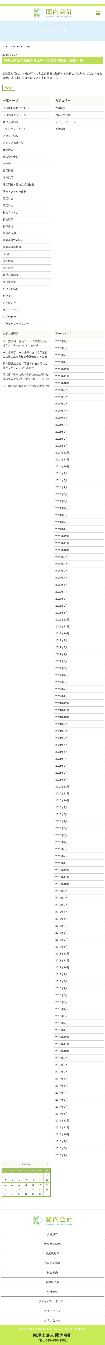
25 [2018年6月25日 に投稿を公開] (5, 1194)
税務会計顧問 (10, 275)
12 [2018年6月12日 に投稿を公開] (12, 1185)
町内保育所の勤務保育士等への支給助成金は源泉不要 (43, 60)
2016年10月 (62, 1134)
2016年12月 (62, 1120)
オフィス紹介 (10, 122)
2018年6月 (61, 995)
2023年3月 (61, 598)
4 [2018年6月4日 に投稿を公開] (5, 1180)
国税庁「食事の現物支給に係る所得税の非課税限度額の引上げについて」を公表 (26, 376)
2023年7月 (61, 570)
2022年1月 (61, 696)
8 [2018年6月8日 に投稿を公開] (33, 1180)
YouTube (60, 108)
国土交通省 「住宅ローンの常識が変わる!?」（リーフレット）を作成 (25, 343)
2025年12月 (62, 369)
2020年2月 (61, 856)
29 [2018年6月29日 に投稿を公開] (33, 1194)
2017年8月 (61, 1065)
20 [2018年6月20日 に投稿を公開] (19, 1189)
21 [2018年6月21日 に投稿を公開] (26, 1189)
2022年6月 (61, 661)
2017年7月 (61, 1071)
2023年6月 (61, 577)
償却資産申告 (10, 156)
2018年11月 (62, 960)
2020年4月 (61, 842)
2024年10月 (62, 466)
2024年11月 (62, 459)
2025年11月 (62, 376)
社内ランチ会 (10, 212)
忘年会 (7, 163)
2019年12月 (62, 870)
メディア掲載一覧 (13, 142)
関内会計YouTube (13, 240)
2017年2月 (61, 1106)
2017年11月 (62, 1044)
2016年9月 (61, 1141)
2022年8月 (61, 647)
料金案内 (8, 295)
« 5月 (5, 1164)
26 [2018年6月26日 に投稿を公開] (12, 1194)
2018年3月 (61, 1016)
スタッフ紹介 (10, 135)
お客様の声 (9, 302)
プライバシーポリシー (16, 323)
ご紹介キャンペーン (14, 128)
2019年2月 (61, 939)
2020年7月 (61, 821)
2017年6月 (61, 1078)
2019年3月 (61, 932)
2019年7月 (61, 904)
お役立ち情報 (10, 289)
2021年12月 (62, 703)
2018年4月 (61, 1009)
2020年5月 (61, 835)
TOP (5, 46)
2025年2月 (61, 438)
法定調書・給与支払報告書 (18, 184)
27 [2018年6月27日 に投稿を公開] (19, 1194)
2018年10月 (62, 967)
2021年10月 (62, 717)
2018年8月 (61, 981)
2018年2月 (61, 1023)
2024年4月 (61, 508)
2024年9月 (61, 473)
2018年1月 (61, 1030)
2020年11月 (62, 793)
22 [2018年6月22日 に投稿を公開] (33, 1189)
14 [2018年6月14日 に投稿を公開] (26, 1185)
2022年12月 (62, 619)
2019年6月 (61, 911)
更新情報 (60, 128)
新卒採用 (8, 177)
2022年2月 (61, 689)
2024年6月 (61, 494)
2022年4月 (61, 675)
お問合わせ (9, 316)
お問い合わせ (52, 1320)
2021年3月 (61, 765)
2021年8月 (61, 731)
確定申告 (8, 198)
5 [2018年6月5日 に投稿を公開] (12, 1180)
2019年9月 (61, 891)
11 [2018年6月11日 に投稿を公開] (5, 1185)
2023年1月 (61, 612)
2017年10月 (62, 1051)
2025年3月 (61, 431)
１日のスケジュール (14, 115)
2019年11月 (62, 877)
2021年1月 (61, 779)
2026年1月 (61, 362)
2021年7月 (61, 737)
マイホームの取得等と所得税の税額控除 (26, 385)
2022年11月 (62, 626)
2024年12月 (62, 452)
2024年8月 (61, 480)
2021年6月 (61, 744)
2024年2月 (61, 522)
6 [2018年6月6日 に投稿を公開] (19, 1180)
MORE (8, 87)
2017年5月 (61, 1085)
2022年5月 (61, 668)
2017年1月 (61, 1113)
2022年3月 (61, 682)
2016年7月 (61, 1155)
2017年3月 (61, 1099)
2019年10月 (62, 884)
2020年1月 (61, 863)
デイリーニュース (65, 122)
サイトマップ (10, 309)
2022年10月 (62, 633)
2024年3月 (61, 515)
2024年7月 (61, 487)
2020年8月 (61, 814)
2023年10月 (62, 550)
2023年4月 (61, 591)
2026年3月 (61, 348)
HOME (6, 254)
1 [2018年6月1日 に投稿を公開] (33, 1175)
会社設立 (8, 268)
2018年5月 (61, 1002)
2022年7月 (61, 654)
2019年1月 (61, 946)
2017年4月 (61, 1092)
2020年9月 (61, 807)
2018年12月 (62, 953)
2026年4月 (61, 341)
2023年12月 (62, 536)
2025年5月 (61, 417)
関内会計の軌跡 (12, 247)
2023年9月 (61, 557)
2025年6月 (61, 410)
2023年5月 (61, 584)
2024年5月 (61, 501)
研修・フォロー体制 (14, 191)
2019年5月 (61, 918)
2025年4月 (61, 424)
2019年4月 (61, 925)
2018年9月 (61, 974)
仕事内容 (8, 149)
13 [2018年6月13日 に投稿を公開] (19, 1185)
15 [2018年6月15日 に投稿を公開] (33, 1185)
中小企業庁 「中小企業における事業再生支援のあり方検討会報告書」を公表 (25, 354)
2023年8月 (61, 564)
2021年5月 (61, 751)
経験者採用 (9, 233)
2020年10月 (62, 800)
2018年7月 (61, 988)
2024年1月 (61, 529)
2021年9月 (61, 724)
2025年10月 (62, 383)
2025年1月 (61, 445)
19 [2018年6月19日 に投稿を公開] (12, 1189)
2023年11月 (62, 543)
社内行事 (8, 219)
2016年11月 (62, 1127)
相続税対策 (9, 282)
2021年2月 (61, 772)
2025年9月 (61, 390)
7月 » (47, 1164)
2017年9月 (61, 1058)
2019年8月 (61, 898)
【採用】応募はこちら (16, 108)
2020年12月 (62, 786)
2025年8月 (61, 397)
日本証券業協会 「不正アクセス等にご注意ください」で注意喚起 (25, 365)
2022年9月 (61, 640)
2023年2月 (61, 605)
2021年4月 (61, 758)
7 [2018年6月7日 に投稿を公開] (26, 1180)
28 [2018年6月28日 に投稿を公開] (26, 1194)
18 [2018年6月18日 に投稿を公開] (5, 1189)
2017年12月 (62, 1037)
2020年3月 (61, 849)
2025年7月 (61, 403)
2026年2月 (61, 355)
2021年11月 (62, 710)
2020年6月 (61, 828)
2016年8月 (61, 1148)
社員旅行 (8, 226)
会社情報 (8, 261)
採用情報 (8, 170)
